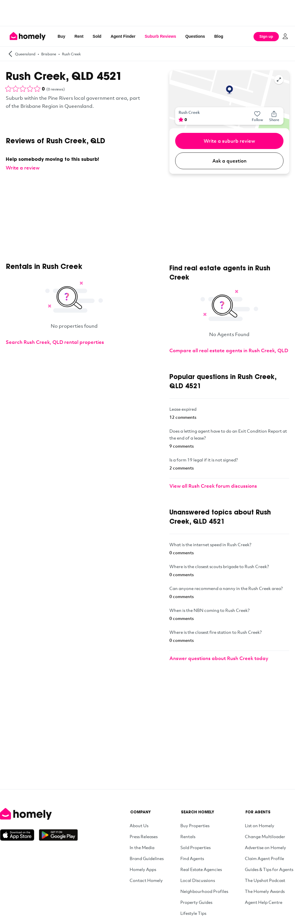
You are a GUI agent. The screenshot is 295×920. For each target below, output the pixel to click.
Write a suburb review (229, 140)
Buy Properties (194, 825)
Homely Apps (143, 869)
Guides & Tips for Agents (269, 869)
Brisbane (48, 53)
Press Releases (144, 836)
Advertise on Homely (265, 847)
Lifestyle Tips (193, 913)
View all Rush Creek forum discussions (213, 485)
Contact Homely (146, 880)
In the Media (142, 847)
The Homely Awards (265, 891)
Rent (78, 36)
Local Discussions (197, 880)
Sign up (266, 36)
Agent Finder (123, 36)
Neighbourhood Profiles (204, 891)
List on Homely (259, 825)
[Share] (274, 116)
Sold (97, 36)
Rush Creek (71, 53)
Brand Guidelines (147, 858)
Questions (195, 36)
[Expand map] (278, 79)
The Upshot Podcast (265, 880)
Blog (218, 36)
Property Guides (196, 902)
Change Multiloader (265, 836)
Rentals (187, 836)
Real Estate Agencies (201, 869)
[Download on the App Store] (19, 835)
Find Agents (192, 858)
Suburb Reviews (160, 36)
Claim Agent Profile (264, 858)
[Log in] (285, 36)
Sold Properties (195, 847)
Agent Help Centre (263, 902)
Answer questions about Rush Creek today (218, 658)
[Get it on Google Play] (58, 835)
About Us (139, 825)
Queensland (25, 53)
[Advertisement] (147, 13)
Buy (61, 36)
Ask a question (229, 160)
